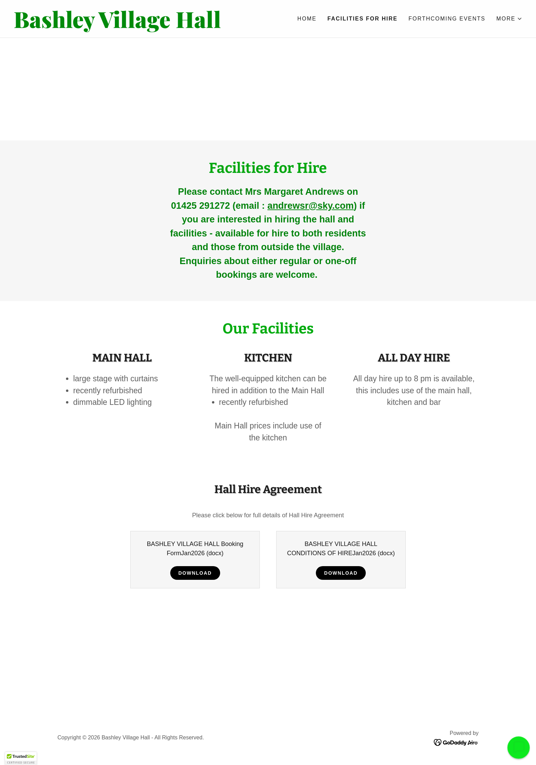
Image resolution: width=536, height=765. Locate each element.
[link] (141, 26)
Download (195, 573)
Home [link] (307, 19)
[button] (509, 19)
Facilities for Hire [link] (362, 19)
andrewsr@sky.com (310, 206)
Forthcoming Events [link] (446, 19)
